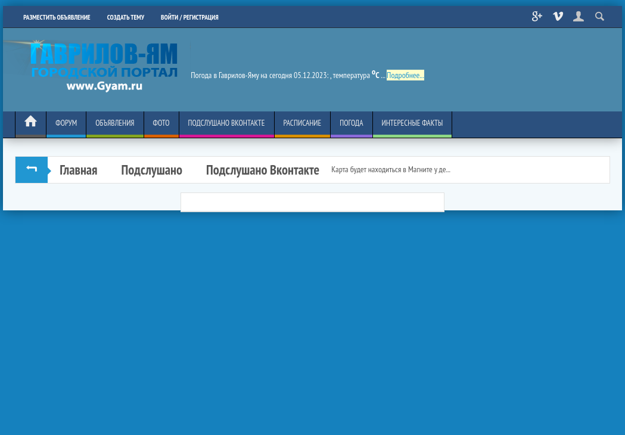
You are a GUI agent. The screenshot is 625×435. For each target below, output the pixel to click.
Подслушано (152, 169)
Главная (78, 169)
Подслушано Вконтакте (262, 169)
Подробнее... (405, 75)
